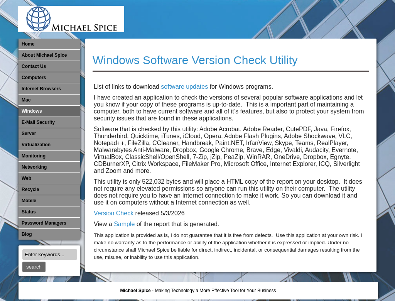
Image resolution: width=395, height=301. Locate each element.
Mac (26, 100)
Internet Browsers (41, 88)
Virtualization (36, 144)
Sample (124, 224)
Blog (27, 234)
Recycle (30, 189)
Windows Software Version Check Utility (195, 60)
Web (26, 178)
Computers (34, 77)
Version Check (113, 213)
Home (28, 44)
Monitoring (305, 19)
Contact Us (34, 66)
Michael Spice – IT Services (279, 19)
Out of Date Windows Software (343, 19)
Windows (32, 111)
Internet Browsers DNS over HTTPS (254, 19)
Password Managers (356, 19)
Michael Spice (135, 290)
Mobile (292, 19)
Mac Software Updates (267, 19)
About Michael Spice (44, 55)
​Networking (317, 19)
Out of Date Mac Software (330, 19)
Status (29, 212)
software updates (184, 86)
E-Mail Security (241, 19)
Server (29, 133)
